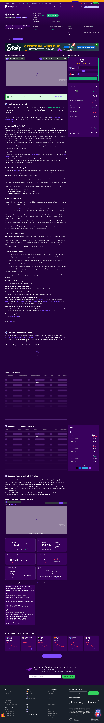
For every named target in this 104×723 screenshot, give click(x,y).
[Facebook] (77, 709)
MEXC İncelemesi (51, 695)
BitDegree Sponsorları (52, 715)
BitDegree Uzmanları (51, 706)
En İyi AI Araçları (8, 717)
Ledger (12, 121)
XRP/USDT (30, 337)
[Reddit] (87, 709)
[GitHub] (89, 709)
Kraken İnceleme (51, 693)
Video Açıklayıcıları (19, 319)
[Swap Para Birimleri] (83, 71)
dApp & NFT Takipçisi (9, 720)
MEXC (59, 117)
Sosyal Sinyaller (48, 39)
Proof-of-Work (34, 154)
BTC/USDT (7, 337)
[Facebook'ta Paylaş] (80, 468)
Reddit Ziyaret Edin (62, 540)
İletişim (49, 720)
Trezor (16, 121)
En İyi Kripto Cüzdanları (9, 713)
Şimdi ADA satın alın (53, 15)
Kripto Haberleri (8, 698)
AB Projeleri (50, 709)
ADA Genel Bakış (18, 39)
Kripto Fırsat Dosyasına (53, 301)
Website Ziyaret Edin (62, 554)
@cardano (13, 504)
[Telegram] (72, 709)
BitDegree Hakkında (51, 704)
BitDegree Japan (51, 717)
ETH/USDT (13, 337)
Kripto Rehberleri (8, 696)
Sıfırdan (11, 321)
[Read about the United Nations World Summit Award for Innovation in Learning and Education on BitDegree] (95, 719)
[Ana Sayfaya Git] (6, 11)
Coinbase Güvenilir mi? (52, 698)
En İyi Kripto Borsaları (9, 709)
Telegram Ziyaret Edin (30, 554)
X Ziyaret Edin (31, 540)
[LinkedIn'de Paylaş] (83, 468)
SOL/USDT (24, 337)
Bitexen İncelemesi (51, 696)
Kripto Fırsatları (8, 702)
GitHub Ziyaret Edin (30, 567)
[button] (60, 3)
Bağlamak (95, 3)
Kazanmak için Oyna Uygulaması (11, 704)
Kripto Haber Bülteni (9, 695)
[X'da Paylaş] (77, 468)
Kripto (10, 11)
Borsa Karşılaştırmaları (9, 711)
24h (70, 26)
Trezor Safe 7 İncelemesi (31, 718)
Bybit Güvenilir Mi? (51, 691)
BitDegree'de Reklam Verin (52, 713)
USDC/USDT (19, 337)
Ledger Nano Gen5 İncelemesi (32, 720)
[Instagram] (84, 709)
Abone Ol (93, 693)
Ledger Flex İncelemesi (30, 717)
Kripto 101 (7, 693)
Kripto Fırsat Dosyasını (44, 310)
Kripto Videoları (8, 700)
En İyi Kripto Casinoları (9, 715)
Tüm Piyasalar (28, 39)
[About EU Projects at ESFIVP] (74, 719)
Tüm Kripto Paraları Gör (52, 656)
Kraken (55, 117)
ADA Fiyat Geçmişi (38, 39)
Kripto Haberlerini (14, 316)
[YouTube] (75, 709)
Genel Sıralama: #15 (9, 17)
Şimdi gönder (55, 577)
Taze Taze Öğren (68, 676)
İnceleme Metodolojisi (52, 707)
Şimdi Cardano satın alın (83, 78)
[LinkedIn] (80, 709)
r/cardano (8, 583)
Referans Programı (51, 711)
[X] (70, 709)
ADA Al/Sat (9, 39)
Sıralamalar (15, 11)
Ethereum (16, 170)
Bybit (52, 117)
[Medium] (82, 709)
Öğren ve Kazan (8, 691)
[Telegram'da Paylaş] (86, 468)
